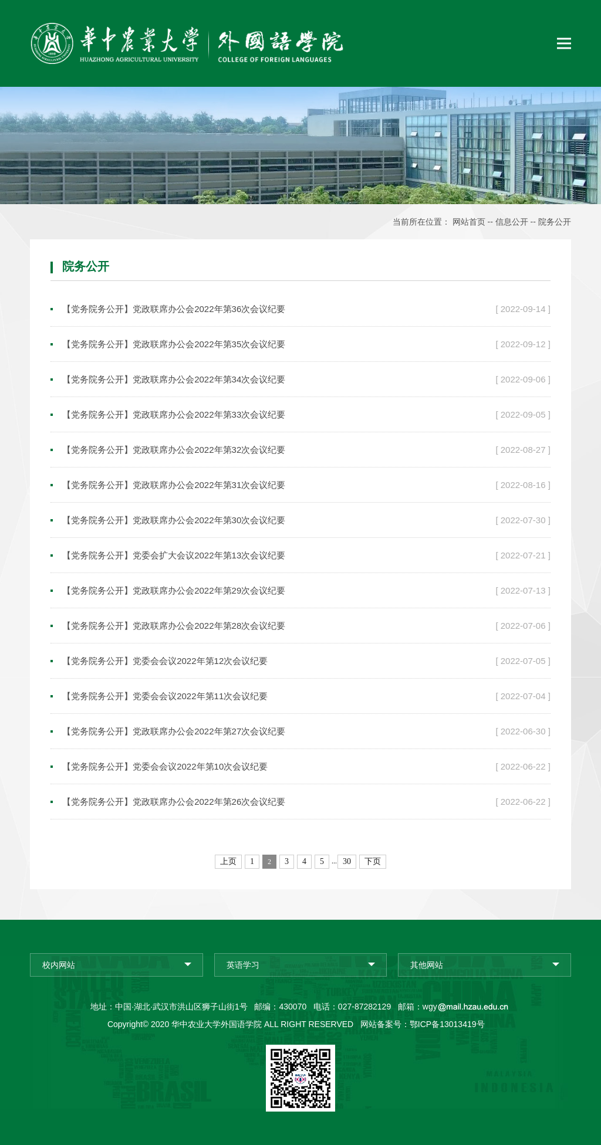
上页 (228, 861)
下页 (372, 861)
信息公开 (511, 221)
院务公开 (554, 221)
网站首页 (469, 221)
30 (347, 861)
